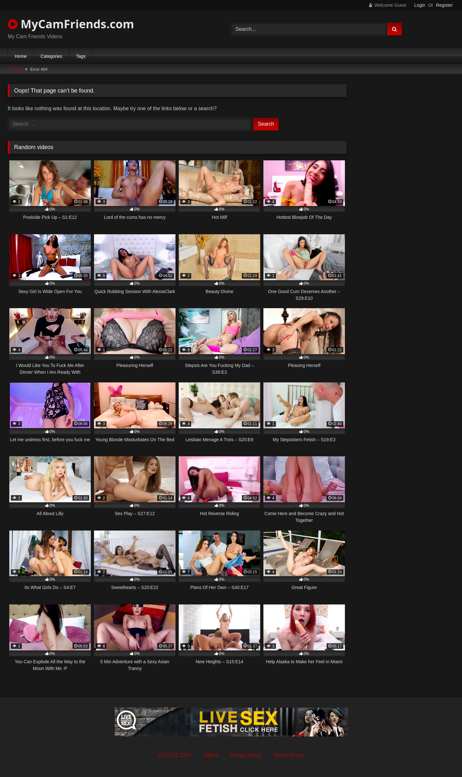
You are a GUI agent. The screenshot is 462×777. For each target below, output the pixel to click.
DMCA (210, 755)
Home (21, 56)
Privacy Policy (246, 755)
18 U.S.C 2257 (175, 755)
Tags (81, 56)
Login (419, 5)
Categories (51, 56)
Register (444, 5)
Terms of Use (289, 755)
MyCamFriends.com (71, 24)
